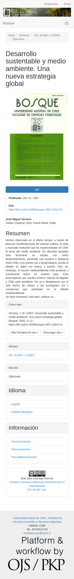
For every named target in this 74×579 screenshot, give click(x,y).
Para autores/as (20, 449)
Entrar (67, 3)
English (15, 404)
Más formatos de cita (24, 332)
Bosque (8, 23)
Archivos (24, 35)
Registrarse (51, 3)
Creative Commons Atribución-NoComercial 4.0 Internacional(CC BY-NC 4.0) (37, 486)
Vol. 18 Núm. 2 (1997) (47, 35)
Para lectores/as (21, 441)
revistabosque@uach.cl (37, 533)
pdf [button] (37, 189)
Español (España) (21, 411)
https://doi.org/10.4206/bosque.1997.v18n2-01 (36, 209)
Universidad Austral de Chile (30, 518)
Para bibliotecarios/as (24, 457)
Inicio (11, 35)
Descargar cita (53, 332)
